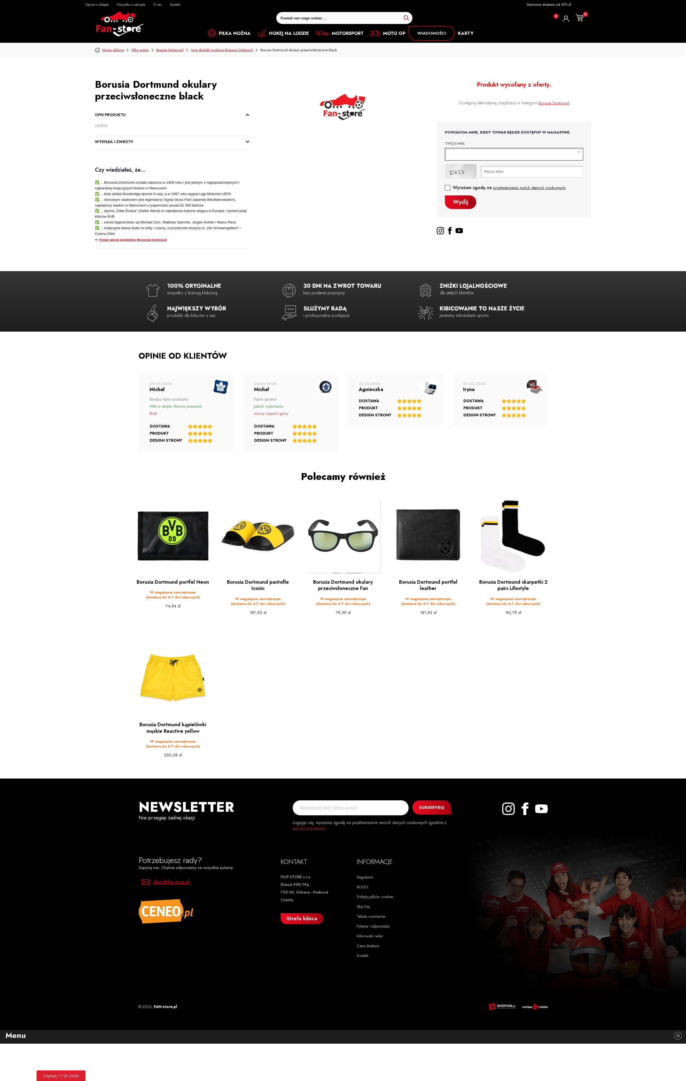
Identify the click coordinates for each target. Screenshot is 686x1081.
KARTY (466, 33)
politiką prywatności (310, 827)
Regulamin (365, 876)
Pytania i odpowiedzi (373, 925)
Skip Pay (363, 905)
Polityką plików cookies (375, 895)
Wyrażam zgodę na (510, 187)
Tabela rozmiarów (371, 915)
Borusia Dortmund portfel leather (428, 585)
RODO (362, 886)
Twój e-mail (455, 143)
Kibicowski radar (370, 935)
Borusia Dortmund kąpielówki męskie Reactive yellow (173, 727)
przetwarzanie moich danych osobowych (530, 187)
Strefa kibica (302, 917)
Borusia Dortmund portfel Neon (173, 585)
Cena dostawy (368, 944)
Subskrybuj (430, 807)
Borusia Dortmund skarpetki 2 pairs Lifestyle (513, 585)
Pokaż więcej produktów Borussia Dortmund (132, 239)
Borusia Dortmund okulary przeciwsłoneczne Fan (343, 585)
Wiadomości (431, 33)
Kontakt (362, 954)
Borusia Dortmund (554, 103)
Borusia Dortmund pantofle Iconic (258, 585)
